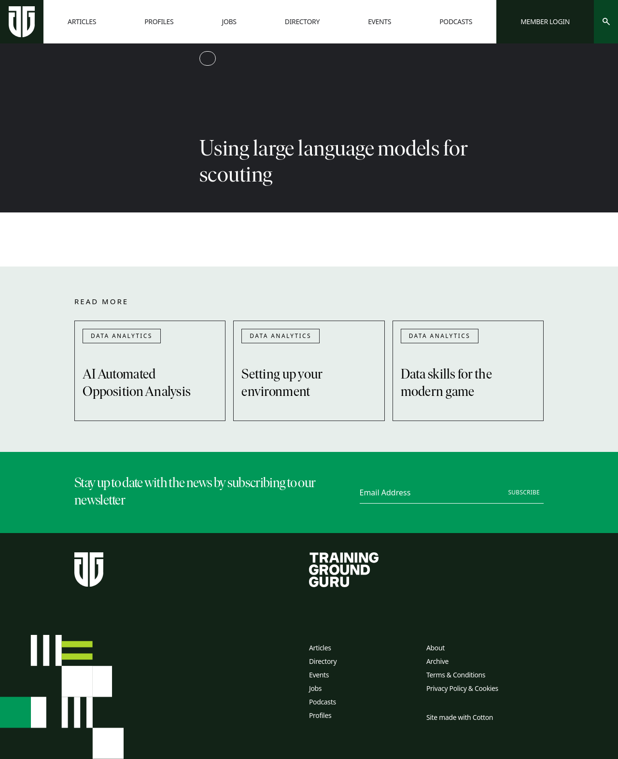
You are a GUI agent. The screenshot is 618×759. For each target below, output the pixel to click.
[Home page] (21, 21)
